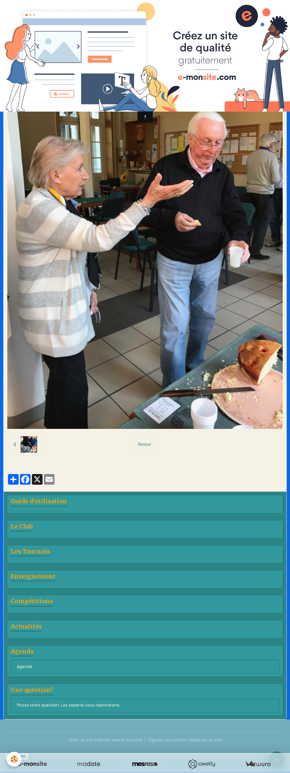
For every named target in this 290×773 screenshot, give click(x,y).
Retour (144, 444)
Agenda (24, 666)
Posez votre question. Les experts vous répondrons (68, 705)
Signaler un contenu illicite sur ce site (185, 740)
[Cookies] (14, 759)
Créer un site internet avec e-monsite (106, 740)
